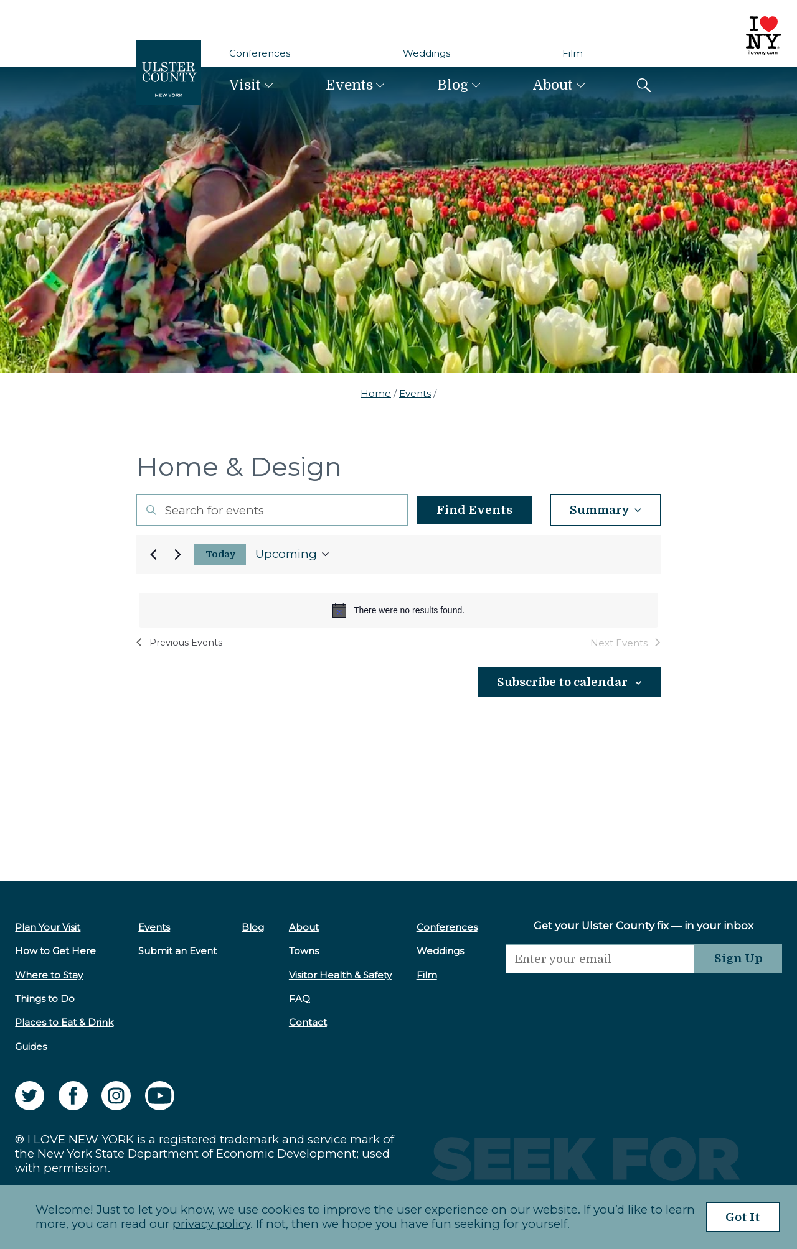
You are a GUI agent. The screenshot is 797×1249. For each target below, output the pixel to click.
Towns (304, 951)
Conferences (259, 53)
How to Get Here (55, 951)
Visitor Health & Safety (340, 975)
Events (349, 85)
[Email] (600, 958)
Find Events (474, 509)
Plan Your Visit (47, 927)
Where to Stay (49, 975)
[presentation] (600, 997)
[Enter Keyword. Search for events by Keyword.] (272, 509)
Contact (308, 1022)
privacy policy (211, 1224)
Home (376, 393)
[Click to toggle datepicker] (292, 554)
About (553, 85)
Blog (453, 85)
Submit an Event (177, 951)
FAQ (299, 999)
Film (572, 53)
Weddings (426, 53)
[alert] (398, 610)
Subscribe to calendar (562, 682)
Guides (31, 1046)
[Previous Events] (153, 554)
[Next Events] (177, 554)
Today (220, 554)
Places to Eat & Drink (64, 1022)
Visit (245, 85)
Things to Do (45, 999)
